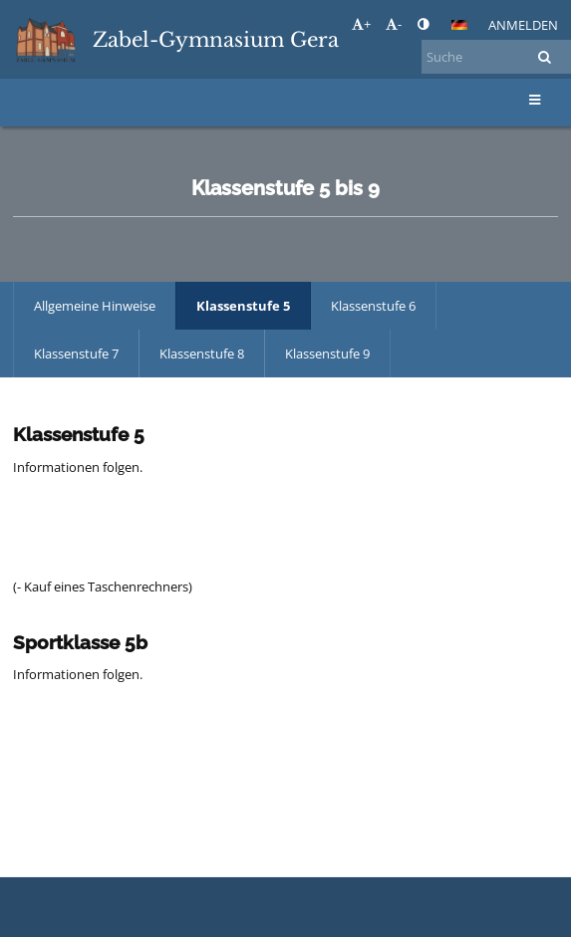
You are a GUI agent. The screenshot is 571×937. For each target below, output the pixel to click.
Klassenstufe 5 (243, 306)
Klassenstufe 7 (76, 353)
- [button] (394, 24)
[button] (459, 25)
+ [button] (361, 24)
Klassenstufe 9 (327, 353)
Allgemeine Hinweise (94, 306)
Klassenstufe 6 (373, 306)
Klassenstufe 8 (201, 353)
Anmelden (523, 25)
